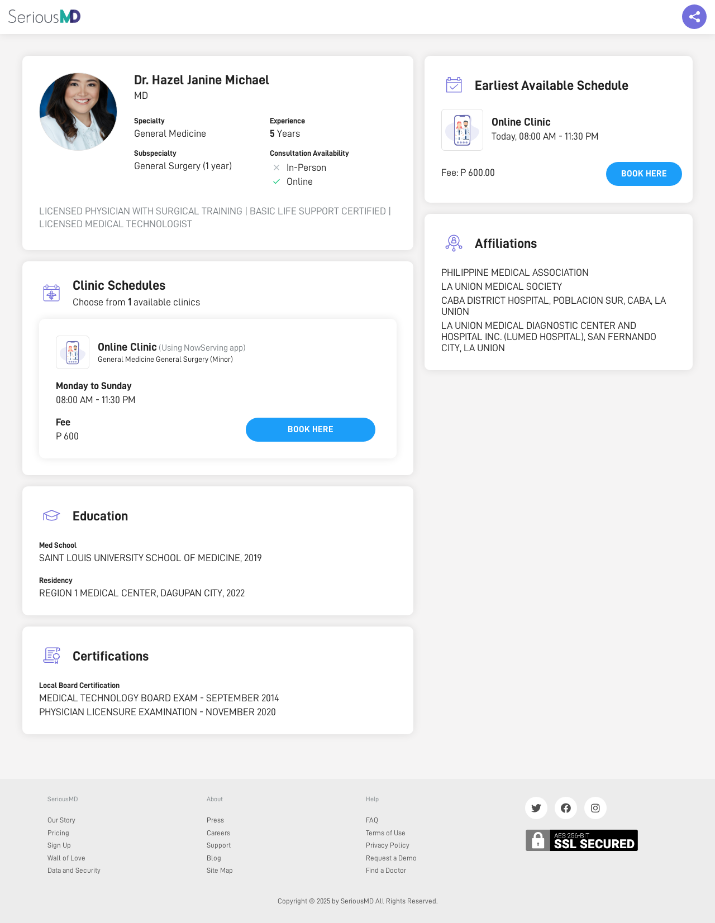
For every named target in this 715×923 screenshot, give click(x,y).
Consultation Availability (309, 153)
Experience (287, 121)
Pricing (58, 832)
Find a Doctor (386, 870)
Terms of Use (386, 832)
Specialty (149, 121)
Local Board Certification (79, 685)
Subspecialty (155, 153)
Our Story (61, 820)
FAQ (372, 820)
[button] (72, 352)
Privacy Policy (387, 845)
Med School (58, 545)
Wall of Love (66, 858)
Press (215, 820)
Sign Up (59, 845)
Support (219, 845)
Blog (214, 858)
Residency (56, 580)
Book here (310, 429)
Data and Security (74, 870)
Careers (218, 832)
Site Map (220, 870)
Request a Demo (391, 858)
